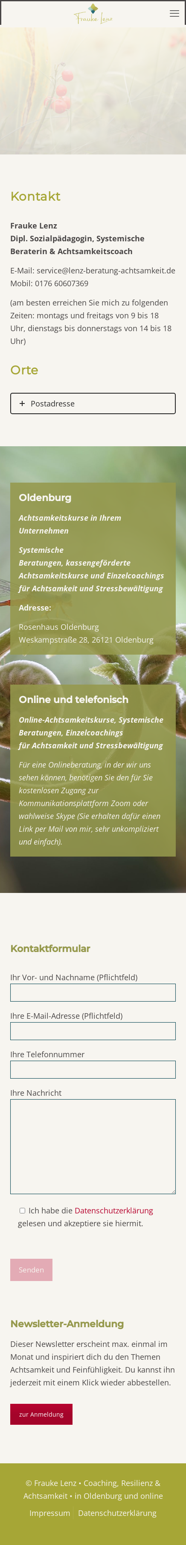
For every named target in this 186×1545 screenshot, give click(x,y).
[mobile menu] (174, 13)
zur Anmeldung (41, 1414)
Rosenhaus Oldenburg (59, 627)
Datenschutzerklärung (114, 1210)
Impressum (49, 1513)
